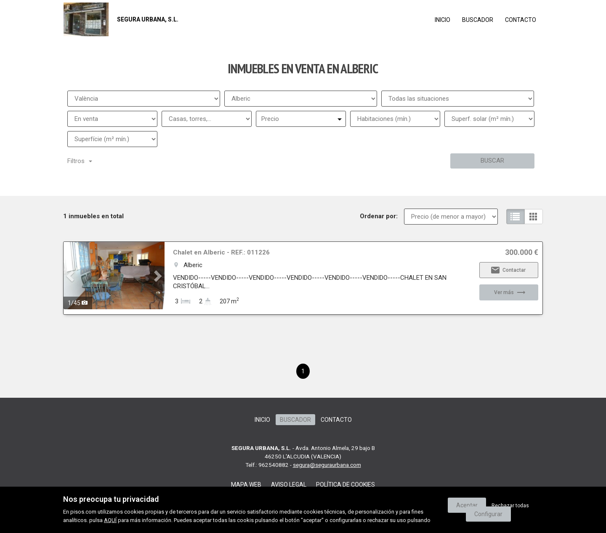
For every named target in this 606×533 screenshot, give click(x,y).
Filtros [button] (79, 161)
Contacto (520, 19)
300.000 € (521, 252)
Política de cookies (345, 484)
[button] (71, 275)
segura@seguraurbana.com (327, 464)
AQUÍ (110, 520)
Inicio (442, 19)
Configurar (488, 514)
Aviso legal (288, 484)
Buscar (492, 160)
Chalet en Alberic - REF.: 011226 (221, 252)
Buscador (477, 19)
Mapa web (246, 484)
